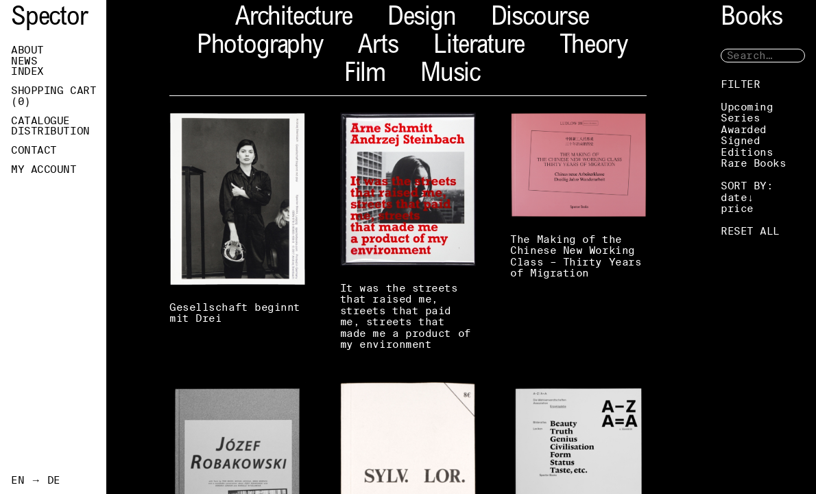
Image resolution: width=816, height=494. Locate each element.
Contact (34, 150)
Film (364, 75)
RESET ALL (750, 231)
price (737, 208)
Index (27, 71)
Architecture (293, 18)
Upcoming (747, 107)
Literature (479, 47)
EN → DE (35, 480)
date (734, 197)
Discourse (540, 18)
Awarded (744, 129)
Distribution (50, 131)
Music (450, 75)
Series (740, 118)
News (24, 61)
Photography (260, 47)
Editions (747, 152)
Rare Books (754, 163)
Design (421, 18)
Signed (740, 140)
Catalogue (40, 120)
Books (751, 18)
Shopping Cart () (53, 96)
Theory (593, 47)
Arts (378, 47)
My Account (44, 169)
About (27, 50)
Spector (49, 18)
